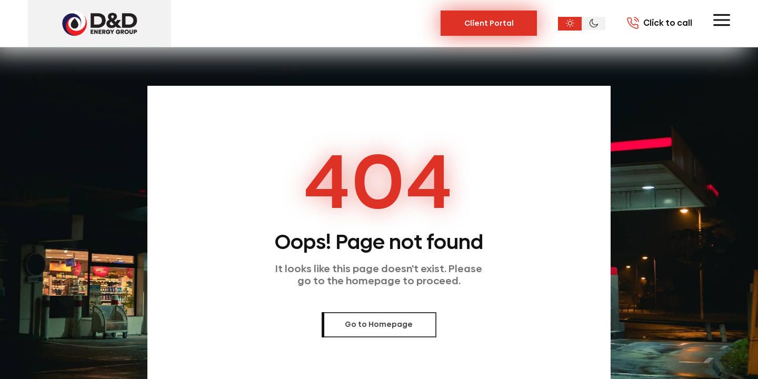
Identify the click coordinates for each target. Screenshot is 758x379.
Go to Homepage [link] (379, 324)
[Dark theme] (593, 24)
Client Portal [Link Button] (489, 23)
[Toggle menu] (721, 20)
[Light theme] (570, 24)
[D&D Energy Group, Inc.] (99, 23)
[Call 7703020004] (659, 23)
